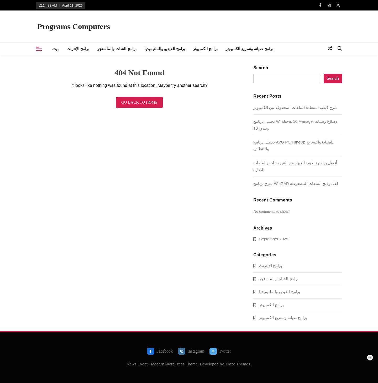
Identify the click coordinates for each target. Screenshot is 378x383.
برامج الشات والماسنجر (116, 48)
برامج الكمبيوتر (205, 48)
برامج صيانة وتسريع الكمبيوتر (249, 48)
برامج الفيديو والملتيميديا (164, 48)
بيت (55, 48)
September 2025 (273, 239)
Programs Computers (73, 26)
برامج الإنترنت (77, 48)
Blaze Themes (238, 364)
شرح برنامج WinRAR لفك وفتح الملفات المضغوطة (295, 183)
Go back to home (139, 102)
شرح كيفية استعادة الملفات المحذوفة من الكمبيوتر (295, 107)
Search (260, 68)
